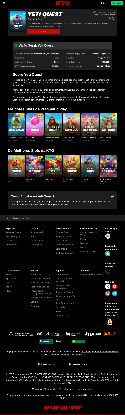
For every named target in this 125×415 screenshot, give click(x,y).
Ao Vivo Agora (13, 236)
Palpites (10, 240)
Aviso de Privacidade (41, 282)
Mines (9, 287)
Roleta (83, 239)
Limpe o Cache (63, 315)
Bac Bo (83, 247)
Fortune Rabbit (32, 179)
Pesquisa (35, 306)
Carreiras (35, 302)
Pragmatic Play (12, 140)
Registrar (117, 3)
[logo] (62, 3)
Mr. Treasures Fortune (105, 180)
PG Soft (10, 182)
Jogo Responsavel (65, 303)
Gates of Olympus (88, 138)
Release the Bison (52, 138)
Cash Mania (61, 249)
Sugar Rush (31, 138)
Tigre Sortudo (68, 138)
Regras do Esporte (64, 292)
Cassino (16, 218)
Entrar (103, 3)
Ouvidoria (60, 307)
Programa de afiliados (91, 274)
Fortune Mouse (69, 179)
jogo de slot (21, 80)
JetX (8, 282)
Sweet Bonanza (63, 236)
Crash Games (37, 240)
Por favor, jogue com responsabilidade (100, 351)
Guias (58, 311)
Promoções (11, 244)
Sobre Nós (36, 274)
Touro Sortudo (105, 138)
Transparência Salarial (41, 297)
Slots (33, 236)
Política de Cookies (40, 287)
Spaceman (11, 278)
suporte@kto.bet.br (85, 395)
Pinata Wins (86, 179)
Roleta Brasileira (88, 251)
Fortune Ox (49, 179)
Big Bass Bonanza (15, 138)
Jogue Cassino (38, 232)
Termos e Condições (41, 278)
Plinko (9, 291)
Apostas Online (13, 232)
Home (8, 218)
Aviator (9, 274)
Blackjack (85, 243)
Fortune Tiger (13, 179)
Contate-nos (62, 274)
